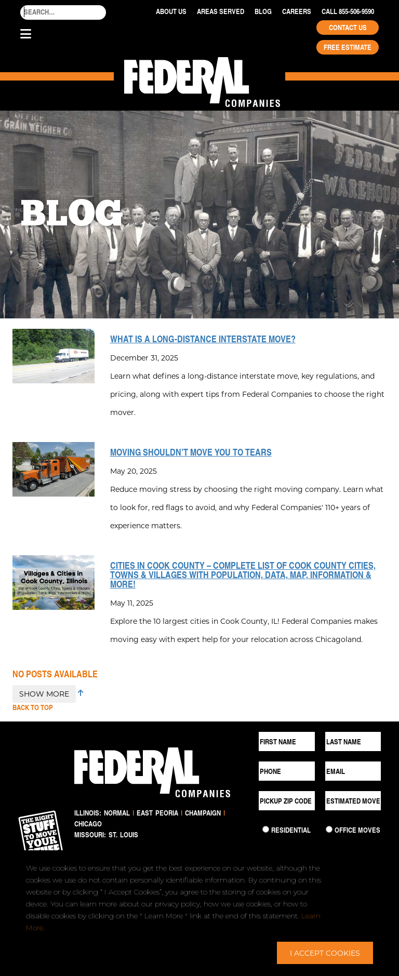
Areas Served (220, 11)
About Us (171, 11)
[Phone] (287, 771)
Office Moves (357, 830)
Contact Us (348, 27)
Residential (291, 830)
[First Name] (287, 741)
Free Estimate (347, 47)
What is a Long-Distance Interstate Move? (203, 338)
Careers (296, 11)
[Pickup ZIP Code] (287, 800)
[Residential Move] (265, 829)
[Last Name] (353, 741)
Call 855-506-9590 (348, 11)
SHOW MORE (44, 694)
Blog (263, 11)
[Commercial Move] (329, 829)
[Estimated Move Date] (353, 800)
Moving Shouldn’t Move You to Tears (191, 452)
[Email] (353, 771)
